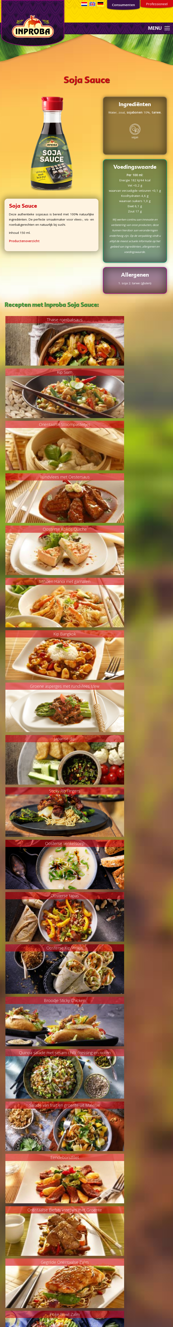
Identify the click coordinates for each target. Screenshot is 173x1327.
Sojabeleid (96, 1211)
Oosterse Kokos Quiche (45, 425)
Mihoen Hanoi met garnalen (127, 425)
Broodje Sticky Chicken (127, 637)
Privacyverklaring (101, 1206)
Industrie (95, 1151)
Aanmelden (42, 1162)
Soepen (7, 1205)
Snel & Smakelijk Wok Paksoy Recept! (45, 1006)
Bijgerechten (11, 1210)
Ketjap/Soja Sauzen (16, 1249)
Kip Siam (127, 319)
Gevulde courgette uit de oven (127, 901)
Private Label (98, 1145)
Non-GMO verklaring (103, 1201)
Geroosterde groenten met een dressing (45, 953)
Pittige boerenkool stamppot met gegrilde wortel (127, 1010)
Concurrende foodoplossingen (111, 1140)
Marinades (9, 1260)
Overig (7, 1231)
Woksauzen (10, 1280)
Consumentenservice (61, 1317)
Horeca (94, 1156)
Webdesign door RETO (128, 1320)
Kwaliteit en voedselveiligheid (109, 1161)
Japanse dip (45, 531)
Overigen (8, 1285)
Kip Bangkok (45, 478)
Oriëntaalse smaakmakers (21, 1265)
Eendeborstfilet (45, 742)
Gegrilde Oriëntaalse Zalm (45, 795)
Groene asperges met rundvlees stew (127, 478)
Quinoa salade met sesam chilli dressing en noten (45, 693)
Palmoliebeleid (99, 1191)
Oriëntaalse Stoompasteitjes (45, 372)
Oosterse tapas (127, 584)
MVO (92, 1166)
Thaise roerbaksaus (45, 319)
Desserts (8, 1215)
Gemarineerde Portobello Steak (45, 1059)
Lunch (6, 1225)
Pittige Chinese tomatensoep (127, 953)
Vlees (6, 1184)
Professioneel (157, 4)
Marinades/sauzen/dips (19, 1220)
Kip (4, 1194)
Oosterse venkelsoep (45, 584)
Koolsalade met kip (127, 848)
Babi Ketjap (45, 848)
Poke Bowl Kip (45, 901)
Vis (4, 1189)
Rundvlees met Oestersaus (127, 372)
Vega (5, 1199)
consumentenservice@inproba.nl (112, 1270)
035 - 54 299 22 (103, 1275)
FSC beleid (96, 1196)
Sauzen (7, 1275)
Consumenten (123, 4)
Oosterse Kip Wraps (45, 637)
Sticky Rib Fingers (127, 531)
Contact (94, 1171)
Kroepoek (9, 1254)
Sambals (8, 1270)
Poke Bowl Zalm (127, 795)
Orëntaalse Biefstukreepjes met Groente (127, 742)
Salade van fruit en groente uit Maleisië (127, 689)
